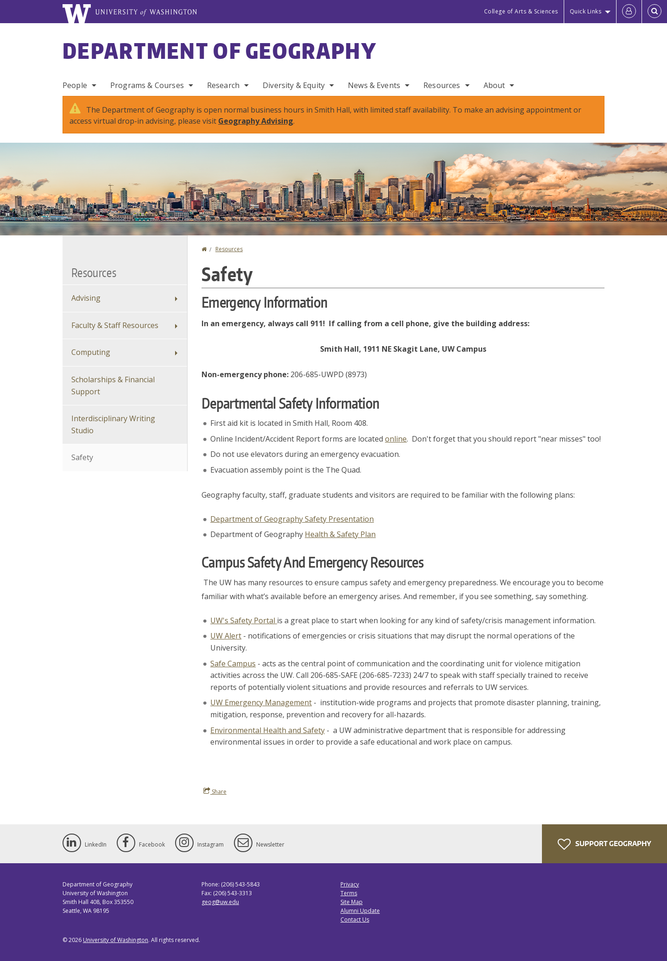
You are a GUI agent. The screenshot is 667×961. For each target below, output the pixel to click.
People (75, 85)
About (494, 85)
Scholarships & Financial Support (113, 385)
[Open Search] (654, 11)
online (396, 439)
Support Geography (604, 844)
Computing (90, 352)
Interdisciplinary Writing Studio (113, 424)
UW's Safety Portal (243, 620)
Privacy (349, 884)
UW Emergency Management (261, 702)
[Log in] (629, 11)
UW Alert (225, 636)
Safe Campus (233, 663)
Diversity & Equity (294, 85)
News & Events (374, 85)
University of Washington (115, 940)
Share (215, 791)
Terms (348, 893)
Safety (82, 457)
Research (223, 85)
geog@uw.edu (220, 902)
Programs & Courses (147, 85)
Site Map (351, 902)
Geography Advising (255, 121)
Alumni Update (360, 911)
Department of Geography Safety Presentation (292, 519)
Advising (86, 298)
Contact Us (354, 919)
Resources (441, 85)
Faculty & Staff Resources (114, 325)
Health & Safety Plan (340, 534)
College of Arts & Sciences (521, 11)
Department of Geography (220, 50)
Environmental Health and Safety (267, 730)
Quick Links (586, 11)
